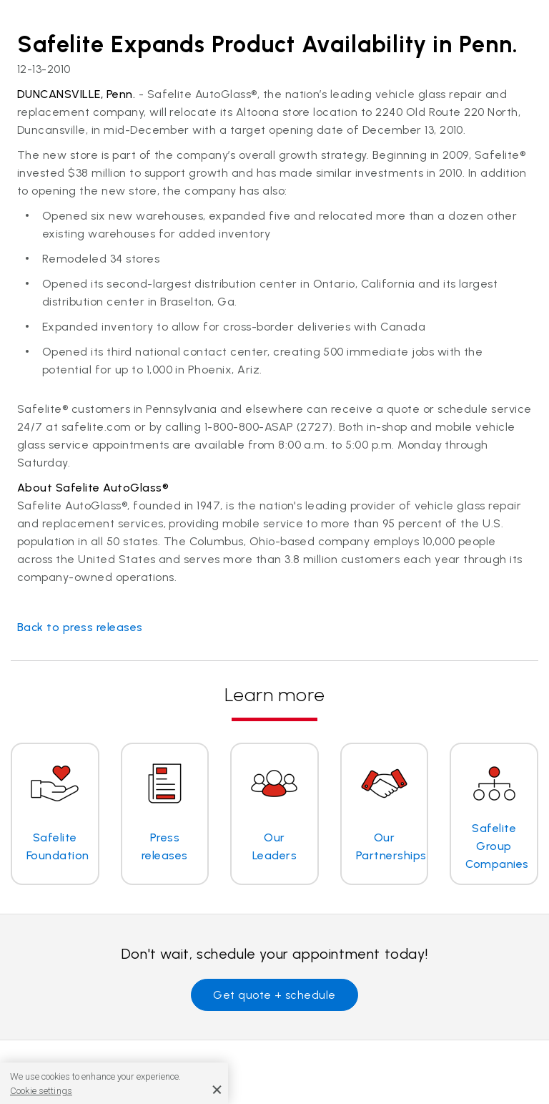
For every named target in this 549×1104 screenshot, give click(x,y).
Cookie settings (41, 1090)
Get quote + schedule (274, 995)
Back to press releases (80, 627)
